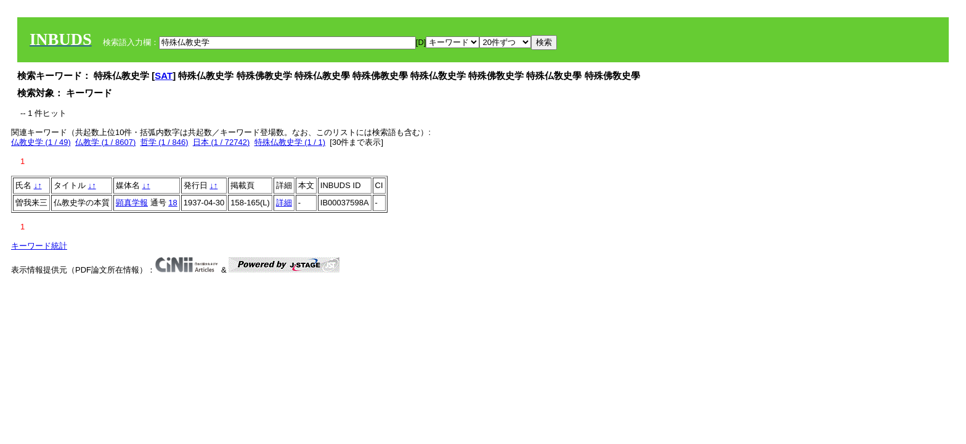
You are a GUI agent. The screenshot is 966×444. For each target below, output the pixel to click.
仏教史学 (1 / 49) (41, 142)
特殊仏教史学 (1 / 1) (290, 142)
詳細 (284, 202)
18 (172, 202)
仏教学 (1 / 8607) (105, 142)
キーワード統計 (39, 245)
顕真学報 (132, 202)
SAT (163, 75)
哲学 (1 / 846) (164, 142)
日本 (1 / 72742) (221, 142)
